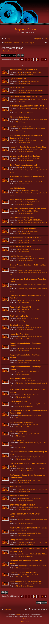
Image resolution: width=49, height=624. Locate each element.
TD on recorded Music (23, 83)
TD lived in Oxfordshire (19, 117)
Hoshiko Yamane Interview (20, 256)
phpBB (18, 614)
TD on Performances (22, 184)
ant (19, 190)
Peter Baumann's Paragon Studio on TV (26, 97)
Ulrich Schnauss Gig (18, 401)
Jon (19, 158)
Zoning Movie (15, 487)
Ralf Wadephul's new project (21, 422)
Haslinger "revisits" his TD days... (23, 572)
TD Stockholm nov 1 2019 (20, 247)
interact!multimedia (24, 619)
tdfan (19, 249)
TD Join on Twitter (17, 440)
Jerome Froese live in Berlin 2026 (23, 70)
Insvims (20, 72)
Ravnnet (20, 181)
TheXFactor (21, 457)
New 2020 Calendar (17, 188)
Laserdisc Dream (23, 442)
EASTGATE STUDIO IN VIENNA (22, 505)
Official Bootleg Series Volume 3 (23, 229)
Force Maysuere (23, 404)
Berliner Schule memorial (20, 126)
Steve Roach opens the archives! (23, 165)
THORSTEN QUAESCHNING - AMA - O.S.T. (27, 106)
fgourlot (20, 336)
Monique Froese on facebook (22, 540)
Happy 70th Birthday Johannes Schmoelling (28, 147)
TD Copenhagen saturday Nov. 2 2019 (25, 238)
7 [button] (42, 60)
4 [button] (34, 60)
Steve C (20, 149)
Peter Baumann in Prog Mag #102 (23, 199)
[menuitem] (7, 38)
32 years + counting (24, 108)
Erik (19, 81)
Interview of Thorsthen (19, 496)
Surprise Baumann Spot (19, 325)
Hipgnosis (21, 90)
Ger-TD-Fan (22, 128)
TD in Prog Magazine (18, 431)
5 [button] (37, 60)
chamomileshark (23, 119)
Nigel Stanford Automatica (20, 378)
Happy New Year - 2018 (19, 334)
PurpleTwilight (22, 565)
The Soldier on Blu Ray (19, 316)
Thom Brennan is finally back (22, 218)
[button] (22, 59)
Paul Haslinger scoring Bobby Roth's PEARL (28, 208)
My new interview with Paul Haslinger (25, 156)
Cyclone (20, 140)
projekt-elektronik (23, 99)
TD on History (20, 101)
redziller (20, 202)
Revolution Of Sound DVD (20, 307)
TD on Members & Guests (24, 74)
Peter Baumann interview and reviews (25, 581)
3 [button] (31, 60)
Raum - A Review (17, 88)
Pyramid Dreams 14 (18, 79)
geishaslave (21, 258)
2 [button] (28, 60)
